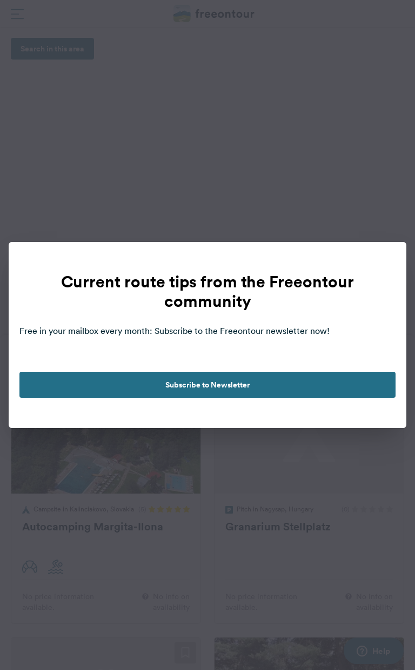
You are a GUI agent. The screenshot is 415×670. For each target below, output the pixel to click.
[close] (387, 261)
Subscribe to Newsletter (207, 384)
